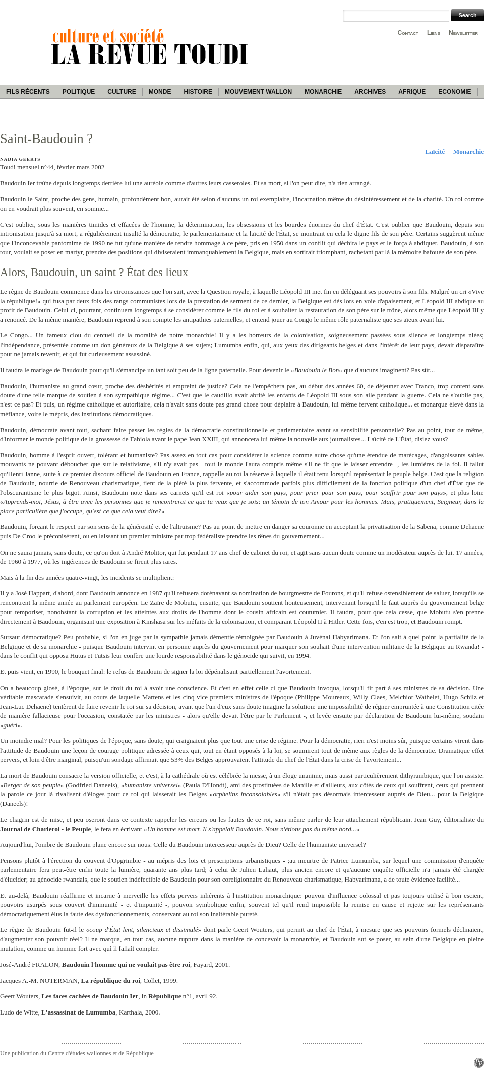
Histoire (198, 91)
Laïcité (435, 151)
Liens (433, 32)
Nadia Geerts (20, 159)
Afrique (412, 91)
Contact (408, 32)
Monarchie (323, 91)
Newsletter (463, 32)
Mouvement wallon (258, 91)
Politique (79, 91)
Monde (160, 91)
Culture (121, 91)
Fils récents (28, 91)
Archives (370, 91)
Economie (454, 91)
